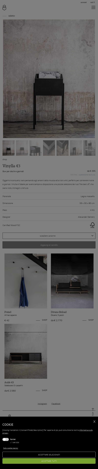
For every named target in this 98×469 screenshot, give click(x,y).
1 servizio (14, 442)
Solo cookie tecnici (10, 448)
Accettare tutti (49, 461)
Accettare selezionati (49, 454)
